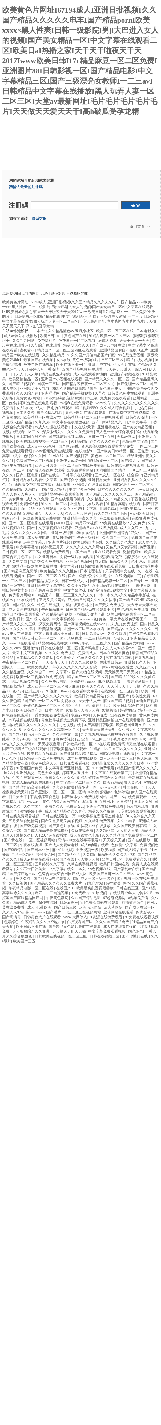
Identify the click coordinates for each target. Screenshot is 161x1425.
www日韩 (145, 490)
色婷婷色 (12, 922)
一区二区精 (76, 792)
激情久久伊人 (27, 835)
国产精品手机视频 (77, 393)
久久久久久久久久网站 (30, 533)
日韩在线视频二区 (105, 936)
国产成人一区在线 (110, 475)
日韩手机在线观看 (77, 475)
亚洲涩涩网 (51, 393)
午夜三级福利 (88, 538)
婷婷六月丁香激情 (44, 369)
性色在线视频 (49, 605)
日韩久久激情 (137, 417)
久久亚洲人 (145, 667)
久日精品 (124, 802)
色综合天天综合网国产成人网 (63, 874)
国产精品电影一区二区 (109, 581)
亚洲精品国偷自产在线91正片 (124, 350)
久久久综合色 (27, 393)
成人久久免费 (38, 499)
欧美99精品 (112, 783)
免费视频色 (149, 845)
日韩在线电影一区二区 (60, 648)
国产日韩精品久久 (107, 422)
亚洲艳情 (31, 648)
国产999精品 (14, 850)
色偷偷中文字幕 (135, 442)
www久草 (104, 403)
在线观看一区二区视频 (120, 691)
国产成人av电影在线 (109, 345)
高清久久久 (55, 807)
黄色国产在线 (75, 336)
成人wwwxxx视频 (42, 446)
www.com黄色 (38, 802)
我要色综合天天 (44, 763)
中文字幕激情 (27, 547)
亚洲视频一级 (87, 850)
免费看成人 (88, 653)
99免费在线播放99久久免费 (123, 523)
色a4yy (17, 691)
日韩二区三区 (112, 360)
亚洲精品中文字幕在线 (46, 586)
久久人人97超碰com (119, 648)
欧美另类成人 (39, 667)
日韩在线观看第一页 (59, 816)
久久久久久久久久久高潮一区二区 (51, 730)
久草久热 (43, 422)
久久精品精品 (54, 355)
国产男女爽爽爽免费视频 (54, 739)
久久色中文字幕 (65, 735)
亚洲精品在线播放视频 (92, 485)
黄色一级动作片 (85, 360)
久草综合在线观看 (46, 345)
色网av (152, 903)
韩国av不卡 (12, 518)
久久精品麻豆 (14, 672)
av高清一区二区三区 (94, 739)
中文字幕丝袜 (75, 590)
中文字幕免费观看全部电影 (101, 816)
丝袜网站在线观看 (118, 912)
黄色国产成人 (111, 389)
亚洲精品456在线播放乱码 (97, 528)
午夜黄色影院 (57, 898)
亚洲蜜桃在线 (109, 427)
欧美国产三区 (25, 941)
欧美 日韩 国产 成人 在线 (30, 619)
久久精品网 (105, 831)
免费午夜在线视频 (38, 365)
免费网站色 (29, 504)
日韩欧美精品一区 (78, 744)
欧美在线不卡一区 (71, 365)
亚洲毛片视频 (59, 542)
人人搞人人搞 (88, 859)
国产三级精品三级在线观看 (25, 749)
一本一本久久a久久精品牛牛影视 (123, 595)
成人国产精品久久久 (112, 562)
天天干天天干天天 (134, 341)
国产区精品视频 (49, 413)
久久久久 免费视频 (61, 653)
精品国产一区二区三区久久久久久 (65, 595)
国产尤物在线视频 (87, 672)
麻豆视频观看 (110, 682)
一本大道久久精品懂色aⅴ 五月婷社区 (64, 331)
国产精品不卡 (69, 855)
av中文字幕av (34, 542)
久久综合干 (37, 672)
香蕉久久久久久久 (60, 778)
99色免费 (101, 715)
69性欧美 (113, 883)
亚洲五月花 (35, 691)
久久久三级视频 (84, 662)
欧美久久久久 (94, 686)
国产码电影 (90, 648)
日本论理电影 (91, 571)
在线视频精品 (14, 686)
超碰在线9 (128, 710)
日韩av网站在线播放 (116, 667)
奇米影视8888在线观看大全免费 (108, 446)
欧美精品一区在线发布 (42, 417)
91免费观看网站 (80, 470)
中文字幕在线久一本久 (68, 869)
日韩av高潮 (69, 903)
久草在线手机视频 (82, 864)
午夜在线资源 (31, 845)
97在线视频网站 (119, 658)
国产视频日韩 (77, 456)
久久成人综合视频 (115, 408)
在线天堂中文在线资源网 (129, 413)
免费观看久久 (136, 859)
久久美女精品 (79, 586)
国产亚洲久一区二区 (48, 792)
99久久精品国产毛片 (111, 514)
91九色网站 (94, 883)
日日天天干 (18, 797)
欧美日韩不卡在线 (31, 927)
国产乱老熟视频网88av (68, 437)
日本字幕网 (55, 710)
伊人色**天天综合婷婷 (115, 432)
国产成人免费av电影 (62, 845)
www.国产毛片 (49, 912)
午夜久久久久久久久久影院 (75, 667)
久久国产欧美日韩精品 (132, 826)
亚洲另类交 (26, 773)
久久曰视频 (18, 883)
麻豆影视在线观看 (114, 518)
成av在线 (63, 360)
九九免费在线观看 (115, 398)
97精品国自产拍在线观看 (72, 802)
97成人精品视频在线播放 (33, 783)
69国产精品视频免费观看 (83, 369)
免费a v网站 (81, 715)
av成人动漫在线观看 (52, 427)
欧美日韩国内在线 (88, 542)
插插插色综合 (133, 903)
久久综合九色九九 (121, 542)
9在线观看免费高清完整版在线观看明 (40, 485)
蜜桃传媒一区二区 (103, 461)
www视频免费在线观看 (54, 451)
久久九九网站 (24, 341)
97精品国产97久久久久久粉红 (95, 442)
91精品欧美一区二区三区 (110, 336)
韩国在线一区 (134, 787)
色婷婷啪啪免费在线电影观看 (33, 403)
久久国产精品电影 (86, 898)
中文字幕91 (69, 566)
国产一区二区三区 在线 (46, 576)
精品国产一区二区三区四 (88, 677)
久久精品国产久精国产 (21, 490)
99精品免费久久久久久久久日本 (118, 763)
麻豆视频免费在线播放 (42, 518)
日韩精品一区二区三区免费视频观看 (93, 417)
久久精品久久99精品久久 (108, 499)
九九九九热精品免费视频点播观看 (109, 735)
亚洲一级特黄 (63, 533)
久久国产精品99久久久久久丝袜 (109, 855)
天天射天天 (54, 514)
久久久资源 (117, 634)
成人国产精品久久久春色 (66, 811)
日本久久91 (143, 802)
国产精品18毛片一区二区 (30, 735)
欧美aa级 (108, 850)
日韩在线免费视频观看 (126, 466)
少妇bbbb (120, 638)
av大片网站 (113, 907)
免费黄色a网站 (28, 398)
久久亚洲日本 (46, 557)
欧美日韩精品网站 (89, 696)
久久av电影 (22, 739)
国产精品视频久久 (44, 581)
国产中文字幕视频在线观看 (50, 528)
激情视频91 (133, 552)
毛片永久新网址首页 (130, 739)
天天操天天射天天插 (69, 931)
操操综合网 (46, 855)
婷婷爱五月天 (53, 547)
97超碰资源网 (115, 898)
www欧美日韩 (142, 514)
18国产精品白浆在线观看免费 (97, 552)
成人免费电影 (39, 538)
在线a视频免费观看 (133, 610)
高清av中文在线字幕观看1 (79, 840)
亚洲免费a (108, 509)
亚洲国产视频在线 (125, 374)
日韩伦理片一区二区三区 (133, 485)
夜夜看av (27, 350)
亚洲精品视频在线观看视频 (61, 494)
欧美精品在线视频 (42, 754)
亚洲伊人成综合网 (71, 461)
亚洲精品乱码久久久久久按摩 (92, 600)
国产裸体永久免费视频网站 (85, 797)
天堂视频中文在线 (120, 571)
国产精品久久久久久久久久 (130, 629)
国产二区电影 (27, 475)
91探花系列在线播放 (94, 826)
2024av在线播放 (54, 835)
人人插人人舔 (128, 831)
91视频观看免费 (109, 557)
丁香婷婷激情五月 (138, 682)
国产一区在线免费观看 (129, 797)
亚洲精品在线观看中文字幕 (35, 480)
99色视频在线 (100, 869)
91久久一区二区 (54, 504)
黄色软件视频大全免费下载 (64, 720)
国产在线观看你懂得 (68, 499)
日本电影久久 (147, 331)
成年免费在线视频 (82, 759)
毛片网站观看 (138, 807)
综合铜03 (134, 475)
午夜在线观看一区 (27, 778)
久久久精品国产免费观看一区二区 (130, 835)
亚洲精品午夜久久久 (80, 518)
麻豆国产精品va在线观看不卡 (90, 610)
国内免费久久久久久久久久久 (32, 725)
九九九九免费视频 (123, 624)
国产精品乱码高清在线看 (30, 787)
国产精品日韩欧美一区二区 (35, 638)
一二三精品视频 (98, 638)
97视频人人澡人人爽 (83, 710)
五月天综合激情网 (24, 821)
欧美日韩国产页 (29, 710)
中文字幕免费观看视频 (107, 931)
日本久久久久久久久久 (117, 490)
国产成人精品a (54, 490)
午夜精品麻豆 (53, 610)
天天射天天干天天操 (124, 686)
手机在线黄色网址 (77, 605)
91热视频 (100, 893)
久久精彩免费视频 (99, 821)
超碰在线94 (48, 903)
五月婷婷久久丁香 (50, 864)
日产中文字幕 (136, 422)
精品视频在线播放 (53, 643)
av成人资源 (108, 341)
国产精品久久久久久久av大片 (48, 696)
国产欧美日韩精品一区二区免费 (123, 451)
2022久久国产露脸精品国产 (75, 389)
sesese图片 (65, 523)
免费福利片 (47, 341)
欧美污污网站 (90, 907)
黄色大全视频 (49, 773)
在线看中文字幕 (85, 691)
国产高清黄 (12, 917)
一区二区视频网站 (40, 840)
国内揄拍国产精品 (111, 470)
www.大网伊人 (75, 917)
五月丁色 (83, 706)
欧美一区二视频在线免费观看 (41, 677)
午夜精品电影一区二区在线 (31, 888)
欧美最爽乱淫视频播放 (95, 888)
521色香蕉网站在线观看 (100, 903)
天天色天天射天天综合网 (126, 369)
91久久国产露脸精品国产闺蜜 (92, 355)
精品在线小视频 (139, 360)
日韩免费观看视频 (75, 763)
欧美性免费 (141, 696)
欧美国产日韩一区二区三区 (112, 874)
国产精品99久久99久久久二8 (110, 494)
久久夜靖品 (66, 658)
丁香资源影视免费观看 (50, 715)
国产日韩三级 (66, 907)
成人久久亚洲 (131, 528)
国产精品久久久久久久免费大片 (56, 883)
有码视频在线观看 (24, 720)
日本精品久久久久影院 (35, 658)
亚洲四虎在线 (100, 365)
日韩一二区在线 (101, 437)
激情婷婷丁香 (31, 811)
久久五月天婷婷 (78, 514)
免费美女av (75, 807)
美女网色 (17, 499)
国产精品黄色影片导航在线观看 (75, 927)
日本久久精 (25, 413)
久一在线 (146, 571)
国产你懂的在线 (135, 936)
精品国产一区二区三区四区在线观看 (67, 350)
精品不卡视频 (87, 523)
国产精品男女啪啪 (129, 643)
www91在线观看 (22, 643)
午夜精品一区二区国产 (21, 662)
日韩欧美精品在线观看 (69, 749)
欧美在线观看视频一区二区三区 (42, 442)
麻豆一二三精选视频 (52, 893)
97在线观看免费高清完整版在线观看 (125, 744)
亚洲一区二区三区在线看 (84, 629)
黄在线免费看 (14, 907)
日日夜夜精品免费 (143, 566)
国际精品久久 (24, 605)
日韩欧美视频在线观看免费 (104, 566)
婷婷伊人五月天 (75, 773)
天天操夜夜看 (49, 744)
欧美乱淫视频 (50, 629)
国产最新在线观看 (46, 590)
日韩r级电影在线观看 (117, 754)
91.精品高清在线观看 (123, 504)
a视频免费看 (139, 898)
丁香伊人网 (142, 586)
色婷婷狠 (121, 792)
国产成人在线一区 (140, 907)
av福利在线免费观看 (77, 403)
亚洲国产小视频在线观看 (62, 379)
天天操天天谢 (114, 840)
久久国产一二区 (115, 538)
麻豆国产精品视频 (118, 701)
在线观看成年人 (123, 893)
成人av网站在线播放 (21, 336)
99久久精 (24, 879)
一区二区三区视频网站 (83, 912)
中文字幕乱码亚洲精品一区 (68, 768)
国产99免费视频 (33, 826)
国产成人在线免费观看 (46, 470)
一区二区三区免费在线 (57, 701)
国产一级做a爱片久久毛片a (90, 576)
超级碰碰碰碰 (64, 538)
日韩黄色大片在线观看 (42, 917)
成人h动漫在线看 (95, 845)
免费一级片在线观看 (77, 557)
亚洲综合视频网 (79, 562)
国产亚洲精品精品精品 (79, 754)
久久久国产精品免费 (112, 922)
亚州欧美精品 (130, 509)
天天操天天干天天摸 (121, 672)
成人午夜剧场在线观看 (54, 408)
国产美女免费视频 (110, 605)
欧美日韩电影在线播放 (111, 586)
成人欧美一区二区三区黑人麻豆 (53, 686)
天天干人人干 (90, 701)
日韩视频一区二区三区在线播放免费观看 (36, 552)
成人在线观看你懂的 (90, 374)
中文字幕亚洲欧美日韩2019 (57, 634)
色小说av (138, 562)
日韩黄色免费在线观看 (127, 393)
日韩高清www (94, 634)
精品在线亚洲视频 (56, 374)
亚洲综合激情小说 (90, 614)
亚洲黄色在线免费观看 (105, 807)
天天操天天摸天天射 (99, 730)
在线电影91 (85, 451)
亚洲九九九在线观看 (87, 504)
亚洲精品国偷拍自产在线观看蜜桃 (116, 720)
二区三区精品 (23, 855)
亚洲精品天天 (100, 480)
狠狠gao (106, 792)
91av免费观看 (103, 768)
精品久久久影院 (101, 811)
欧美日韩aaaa (51, 336)
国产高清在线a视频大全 (108, 590)
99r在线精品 (86, 533)
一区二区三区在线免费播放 (83, 466)
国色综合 (135, 931)
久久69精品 (127, 821)
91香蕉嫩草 (33, 514)
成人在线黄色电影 (85, 835)
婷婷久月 (145, 893)
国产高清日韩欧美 (99, 725)
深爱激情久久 (54, 432)
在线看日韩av (111, 662)
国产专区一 (140, 581)
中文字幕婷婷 (64, 619)
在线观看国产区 (80, 922)
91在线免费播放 (124, 715)
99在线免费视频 (131, 355)
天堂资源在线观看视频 (136, 811)
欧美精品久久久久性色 (59, 571)
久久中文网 (18, 562)
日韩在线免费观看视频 (21, 816)
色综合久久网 (35, 456)
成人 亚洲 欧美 (40, 907)
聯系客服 (39, 219)
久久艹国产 (33, 807)
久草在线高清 (82, 831)
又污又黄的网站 (52, 600)
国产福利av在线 (126, 869)
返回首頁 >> (140, 227)
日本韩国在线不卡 (31, 437)
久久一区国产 (118, 696)
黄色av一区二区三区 (108, 456)
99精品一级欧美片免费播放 (35, 566)
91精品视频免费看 (24, 682)
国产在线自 (51, 475)
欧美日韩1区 (112, 859)
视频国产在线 (63, 859)
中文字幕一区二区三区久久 (79, 783)
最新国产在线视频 (38, 360)
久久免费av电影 (54, 682)
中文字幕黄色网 (82, 490)
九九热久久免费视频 (47, 562)
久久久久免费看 (80, 432)
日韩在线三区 (128, 888)
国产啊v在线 (69, 446)
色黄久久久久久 (90, 658)
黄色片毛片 (102, 706)
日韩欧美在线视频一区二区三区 (61, 936)
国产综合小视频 (73, 480)
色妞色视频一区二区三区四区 (48, 706)
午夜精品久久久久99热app (43, 922)
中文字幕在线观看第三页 (112, 773)
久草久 (100, 393)
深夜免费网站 (50, 624)
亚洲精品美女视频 (35, 389)
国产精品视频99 (22, 384)
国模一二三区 (49, 384)
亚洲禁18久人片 (137, 662)
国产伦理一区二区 (132, 384)
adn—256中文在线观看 (39, 509)
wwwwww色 (87, 619)
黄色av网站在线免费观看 (86, 413)
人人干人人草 (27, 374)
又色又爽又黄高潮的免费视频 (130, 547)
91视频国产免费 (29, 768)
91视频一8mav (58, 691)
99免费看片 (81, 893)
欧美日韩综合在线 (128, 706)
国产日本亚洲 (38, 850)
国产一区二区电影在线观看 (31, 523)
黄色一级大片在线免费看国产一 (125, 619)
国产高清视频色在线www (84, 624)
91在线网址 (105, 802)
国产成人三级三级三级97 (94, 879)
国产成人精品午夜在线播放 (46, 831)
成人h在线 (25, 408)
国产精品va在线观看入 (52, 879)
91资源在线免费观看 (106, 917)
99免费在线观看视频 (142, 917)
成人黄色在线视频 (24, 610)
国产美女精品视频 (137, 427)
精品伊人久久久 (76, 345)
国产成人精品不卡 (132, 850)
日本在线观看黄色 (114, 653)
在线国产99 (65, 888)
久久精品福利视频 (57, 614)
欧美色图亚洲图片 (131, 725)
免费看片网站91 (22, 595)
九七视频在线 (70, 725)
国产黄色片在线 (62, 826)
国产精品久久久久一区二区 (107, 379)
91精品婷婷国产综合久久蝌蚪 (102, 778)
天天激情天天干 (55, 662)
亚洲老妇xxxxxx (83, 682)
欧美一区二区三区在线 (115, 331)
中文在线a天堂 (83, 427)
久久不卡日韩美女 (31, 869)
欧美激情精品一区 (24, 379)
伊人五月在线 (125, 365)
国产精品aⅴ (130, 461)
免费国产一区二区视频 (77, 341)
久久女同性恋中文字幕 (78, 509)
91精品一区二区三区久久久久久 (116, 749)
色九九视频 (144, 658)
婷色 (126, 883)
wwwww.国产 (110, 787)
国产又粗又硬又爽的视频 (62, 821)
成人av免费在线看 (35, 859)
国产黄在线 (13, 840)
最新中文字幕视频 (27, 653)
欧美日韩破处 (46, 466)
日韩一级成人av (75, 581)
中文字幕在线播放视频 (71, 422)
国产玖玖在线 (71, 638)
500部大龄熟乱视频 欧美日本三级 (71, 398)
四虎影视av (145, 912)
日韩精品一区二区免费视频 (43, 759)
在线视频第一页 (128, 576)
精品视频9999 (87, 408)
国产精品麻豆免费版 (21, 571)
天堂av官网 (126, 437)
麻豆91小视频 (63, 850)
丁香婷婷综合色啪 (45, 797)
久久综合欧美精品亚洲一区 (75, 787)
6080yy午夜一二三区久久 (91, 643)
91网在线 (57, 456)
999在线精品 (26, 600)
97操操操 (110, 710)
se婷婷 (92, 792)
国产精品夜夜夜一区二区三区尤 (88, 384)
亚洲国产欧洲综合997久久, (121, 533)
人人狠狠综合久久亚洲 (31, 931)
